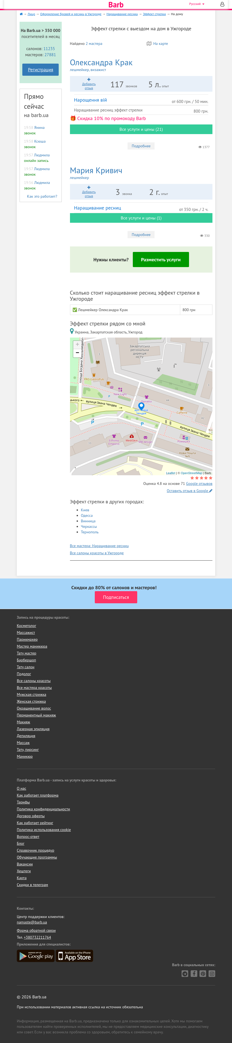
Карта (21, 877)
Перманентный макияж (36, 715)
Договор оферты (31, 815)
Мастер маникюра (32, 646)
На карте (157, 43)
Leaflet (170, 473)
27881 (50, 54)
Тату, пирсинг (28, 749)
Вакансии (25, 864)
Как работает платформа (37, 795)
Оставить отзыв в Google (189, 490)
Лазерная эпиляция (33, 728)
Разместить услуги (161, 259)
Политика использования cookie (44, 829)
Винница (88, 520)
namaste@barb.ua (32, 922)
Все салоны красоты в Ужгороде (97, 552)
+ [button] (77, 345)
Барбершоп (26, 660)
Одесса (87, 515)
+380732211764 (37, 937)
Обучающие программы (37, 857)
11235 (49, 48)
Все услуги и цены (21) (141, 129)
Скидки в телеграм (32, 884)
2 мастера (94, 43)
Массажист (26, 632)
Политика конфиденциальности (43, 808)
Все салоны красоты (34, 680)
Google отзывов (199, 483)
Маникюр (25, 756)
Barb (115, 4)
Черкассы (89, 526)
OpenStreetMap (191, 473)
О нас (21, 788)
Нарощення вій (90, 100)
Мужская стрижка (31, 694)
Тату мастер (26, 653)
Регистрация (40, 70)
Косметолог (26, 625)
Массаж (23, 742)
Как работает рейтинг (35, 822)
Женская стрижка (31, 701)
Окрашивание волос (34, 708)
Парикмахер (27, 639)
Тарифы (23, 802)
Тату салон (25, 666)
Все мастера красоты (34, 687)
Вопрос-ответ (28, 836)
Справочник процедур (35, 850)
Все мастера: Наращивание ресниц (99, 545)
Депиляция (26, 735)
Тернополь (90, 531)
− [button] (77, 353)
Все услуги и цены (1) (141, 218)
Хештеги (24, 870)
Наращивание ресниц (97, 208)
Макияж (23, 721)
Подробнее (141, 145)
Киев (85, 509)
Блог (20, 843)
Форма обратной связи (36, 930)
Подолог (24, 673)
